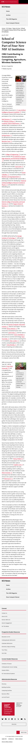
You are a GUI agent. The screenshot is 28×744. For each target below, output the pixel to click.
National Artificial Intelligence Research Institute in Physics (14, 183)
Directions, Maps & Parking (8, 646)
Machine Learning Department (10, 176)
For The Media (5, 626)
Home (3, 28)
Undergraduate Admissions (8, 640)
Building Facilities (6, 687)
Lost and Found (5, 697)
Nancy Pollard (17, 459)
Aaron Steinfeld (18, 335)
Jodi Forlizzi (11, 332)
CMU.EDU (14, 724)
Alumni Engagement (7, 623)
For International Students (8, 673)
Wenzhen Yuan (6, 141)
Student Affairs (5, 670)
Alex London (13, 341)
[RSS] (25, 719)
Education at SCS (6, 636)
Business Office (5, 694)
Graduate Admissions (7, 643)
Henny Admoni (11, 328)
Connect (4, 608)
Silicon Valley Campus (7, 741)
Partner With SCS (6, 619)
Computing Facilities (7, 690)
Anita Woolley (11, 345)
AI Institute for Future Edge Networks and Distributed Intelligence (14, 157)
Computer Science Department (10, 123)
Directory (4, 684)
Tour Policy (4, 650)
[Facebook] (5, 719)
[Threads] (15, 719)
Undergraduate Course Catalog (9, 667)
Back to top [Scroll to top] (23, 732)
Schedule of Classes (7, 663)
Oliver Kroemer (6, 473)
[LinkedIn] (12, 719)
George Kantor (6, 135)
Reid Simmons (6, 119)
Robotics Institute (9, 121)
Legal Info (4, 738)
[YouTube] (21, 719)
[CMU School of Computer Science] (9, 2)
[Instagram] (9, 719)
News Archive (16, 28)
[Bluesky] (2, 719)
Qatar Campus (19, 738)
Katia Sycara (7, 478)
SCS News (9, 28)
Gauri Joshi (18, 166)
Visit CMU (4, 653)
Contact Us (4, 613)
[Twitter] (18, 719)
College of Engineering (12, 154)
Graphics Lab (17, 465)
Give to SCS (4, 616)
